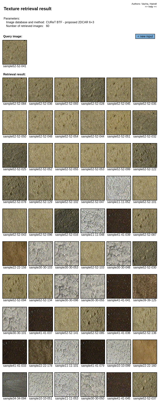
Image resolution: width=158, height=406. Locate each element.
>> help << (151, 6)
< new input (145, 36)
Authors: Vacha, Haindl (144, 3)
